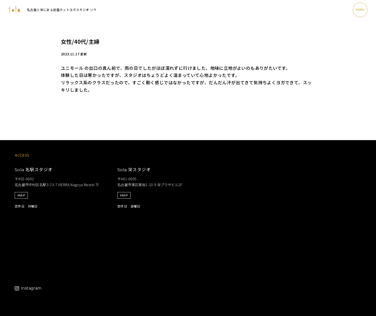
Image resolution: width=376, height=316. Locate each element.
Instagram (31, 288)
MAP (21, 195)
